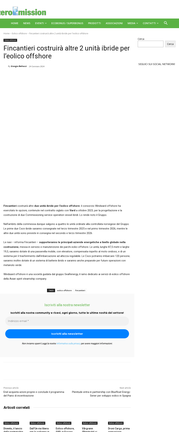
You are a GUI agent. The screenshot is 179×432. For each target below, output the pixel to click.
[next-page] (11, 407)
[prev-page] (5, 407)
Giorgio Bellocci (19, 66)
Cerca (141, 39)
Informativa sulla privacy (68, 301)
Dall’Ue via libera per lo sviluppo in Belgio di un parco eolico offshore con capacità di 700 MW (40, 392)
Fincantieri (80, 248)
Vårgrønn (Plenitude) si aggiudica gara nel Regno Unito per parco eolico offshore (93, 392)
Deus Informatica (95, 428)
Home (6, 33)
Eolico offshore (19, 33)
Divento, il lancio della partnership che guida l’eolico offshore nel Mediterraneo (14, 392)
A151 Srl (111, 421)
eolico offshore (64, 248)
